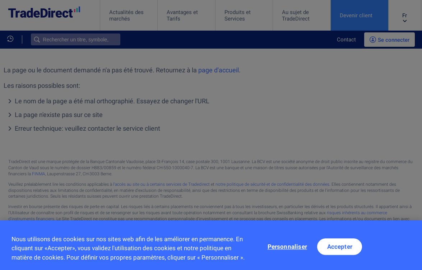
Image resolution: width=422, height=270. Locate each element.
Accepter (339, 250)
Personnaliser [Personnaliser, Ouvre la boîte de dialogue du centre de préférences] (287, 250)
